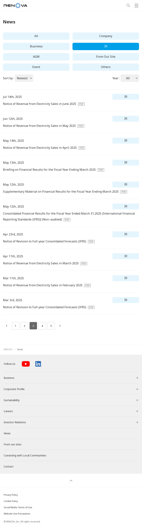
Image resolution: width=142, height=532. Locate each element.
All (36, 36)
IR (105, 46)
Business (36, 46)
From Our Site (105, 57)
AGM (36, 57)
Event (36, 67)
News (20, 349)
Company (105, 36)
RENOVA (8, 349)
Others (106, 67)
